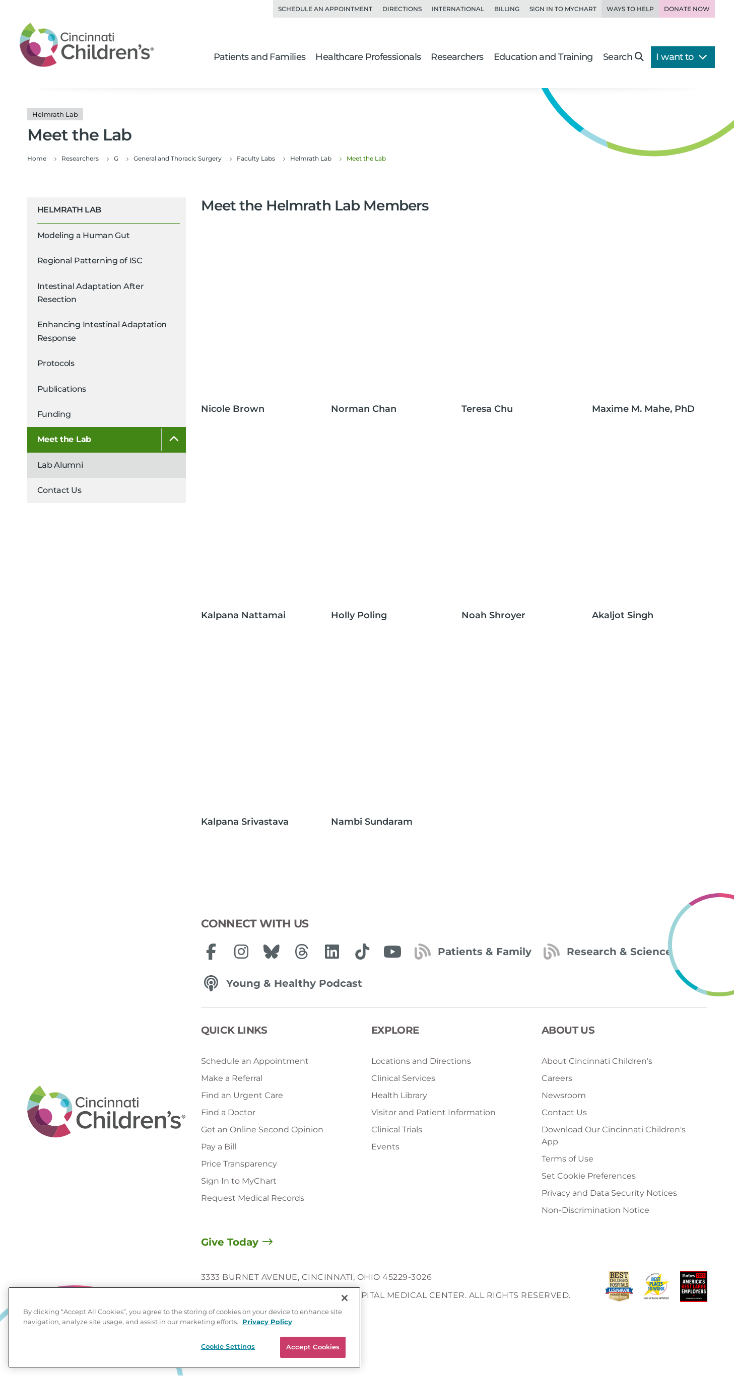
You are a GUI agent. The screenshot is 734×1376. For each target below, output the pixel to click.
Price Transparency (239, 1164)
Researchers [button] (457, 56)
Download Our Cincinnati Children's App (614, 1135)
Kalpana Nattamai (243, 615)
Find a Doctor (228, 1112)
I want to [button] (681, 56)
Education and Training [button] (543, 56)
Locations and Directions (421, 1061)
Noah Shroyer (493, 615)
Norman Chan (363, 408)
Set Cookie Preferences (589, 1176)
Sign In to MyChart (239, 1181)
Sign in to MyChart (562, 9)
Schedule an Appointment (325, 9)
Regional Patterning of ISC (90, 260)
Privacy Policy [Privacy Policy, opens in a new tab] (267, 1322)
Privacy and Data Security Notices (609, 1193)
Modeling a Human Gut (83, 235)
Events (385, 1146)
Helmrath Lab (69, 209)
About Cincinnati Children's (597, 1061)
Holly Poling (359, 615)
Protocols (56, 363)
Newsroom (564, 1095)
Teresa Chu (487, 408)
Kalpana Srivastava (245, 821)
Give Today (229, 1242)
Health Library (399, 1095)
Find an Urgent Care (242, 1095)
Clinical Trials (396, 1129)
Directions (402, 9)
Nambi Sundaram (372, 821)
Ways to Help (630, 9)
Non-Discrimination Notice (595, 1210)
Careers (557, 1078)
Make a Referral (231, 1078)
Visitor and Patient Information (433, 1112)
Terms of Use (567, 1159)
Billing (506, 9)
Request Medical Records (252, 1198)
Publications (61, 389)
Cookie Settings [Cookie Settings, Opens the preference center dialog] (228, 1346)
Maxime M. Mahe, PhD (643, 408)
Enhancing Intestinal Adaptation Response (102, 331)
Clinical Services (403, 1078)
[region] (184, 1327)
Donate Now (687, 9)
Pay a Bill (218, 1146)
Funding (54, 414)
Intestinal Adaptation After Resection (90, 292)
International (458, 9)
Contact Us (59, 490)
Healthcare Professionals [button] (368, 56)
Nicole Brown (232, 408)
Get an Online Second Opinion (262, 1129)
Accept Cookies (313, 1347)
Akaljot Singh (622, 615)
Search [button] (623, 56)
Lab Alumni (60, 465)
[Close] (344, 1298)
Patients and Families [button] (260, 56)
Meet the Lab (64, 439)
